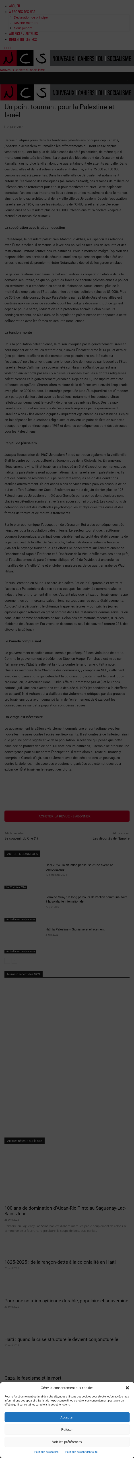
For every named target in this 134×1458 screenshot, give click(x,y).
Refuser (67, 1429)
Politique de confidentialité (81, 1452)
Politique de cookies (46, 1452)
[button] (127, 1388)
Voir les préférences (67, 1442)
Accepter (67, 1417)
